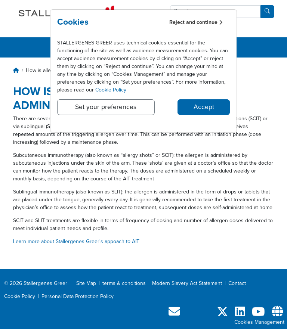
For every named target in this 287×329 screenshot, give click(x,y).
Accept (204, 107)
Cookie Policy (110, 90)
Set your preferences (105, 107)
